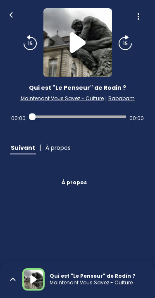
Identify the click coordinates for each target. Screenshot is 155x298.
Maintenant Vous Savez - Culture (62, 98)
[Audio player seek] (77, 116)
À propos (74, 182)
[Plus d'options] (138, 16)
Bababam (121, 98)
